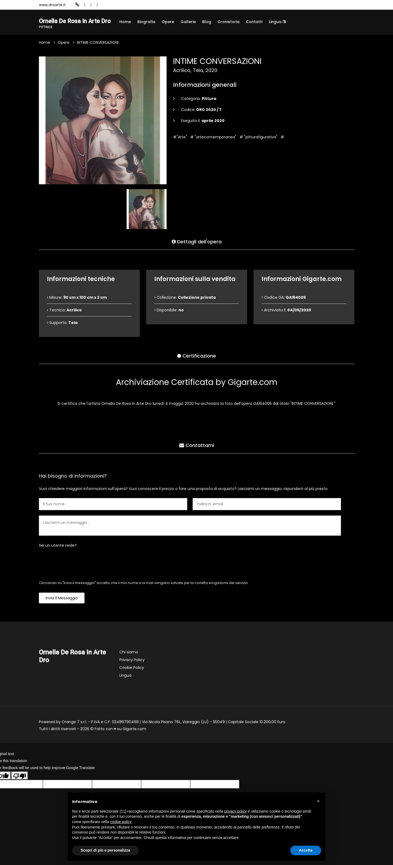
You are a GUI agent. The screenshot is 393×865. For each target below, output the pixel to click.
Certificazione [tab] (196, 363)
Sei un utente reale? (58, 554)
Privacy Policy (132, 668)
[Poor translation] (19, 784)
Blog (206, 21)
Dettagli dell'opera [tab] (197, 249)
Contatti (254, 21)
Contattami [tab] (196, 452)
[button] (318, 801)
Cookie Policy (131, 676)
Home (125, 21)
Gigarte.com (134, 737)
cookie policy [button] (120, 822)
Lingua (277, 21)
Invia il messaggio (62, 606)
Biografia (146, 21)
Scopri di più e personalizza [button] (105, 850)
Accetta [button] (306, 850)
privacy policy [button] (235, 811)
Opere (168, 21)
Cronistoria (229, 21)
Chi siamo (128, 660)
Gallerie (188, 21)
